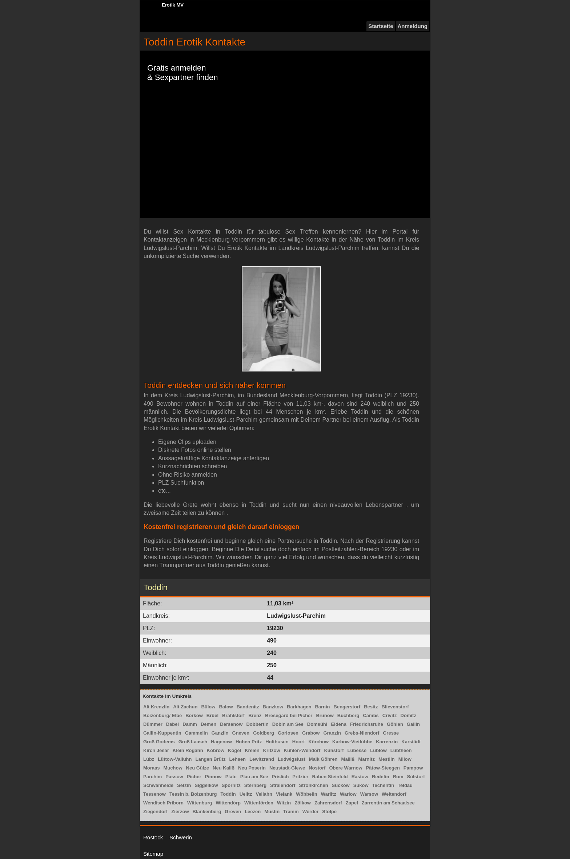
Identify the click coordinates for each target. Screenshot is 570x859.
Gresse (391, 733)
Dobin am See (288, 724)
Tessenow (154, 794)
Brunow (324, 715)
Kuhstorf (334, 750)
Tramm (291, 811)
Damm (189, 724)
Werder (310, 811)
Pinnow (213, 776)
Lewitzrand (261, 759)
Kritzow (271, 750)
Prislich (280, 776)
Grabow (311, 733)
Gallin (413, 724)
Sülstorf (416, 776)
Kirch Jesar (156, 750)
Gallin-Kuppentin (162, 733)
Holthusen (277, 741)
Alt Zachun (185, 706)
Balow (226, 706)
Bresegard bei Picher (288, 715)
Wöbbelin (306, 794)
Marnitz (366, 759)
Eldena (338, 724)
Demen (208, 724)
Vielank (284, 794)
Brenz (254, 715)
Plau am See (254, 776)
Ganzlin (220, 733)
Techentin (383, 785)
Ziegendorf (155, 811)
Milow (405, 759)
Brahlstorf (233, 715)
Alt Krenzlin (156, 706)
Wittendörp (228, 803)
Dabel (172, 724)
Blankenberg (207, 811)
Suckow (341, 785)
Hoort (298, 741)
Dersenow (231, 724)
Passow (174, 776)
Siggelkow (206, 785)
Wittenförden (258, 803)
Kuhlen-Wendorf (302, 750)
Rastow (360, 776)
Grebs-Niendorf (362, 733)
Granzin (332, 733)
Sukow (361, 785)
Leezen (253, 811)
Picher (194, 776)
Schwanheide (158, 785)
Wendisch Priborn (163, 803)
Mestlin (386, 759)
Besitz (371, 706)
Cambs (370, 715)
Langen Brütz (210, 759)
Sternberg (255, 785)
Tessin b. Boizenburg (193, 794)
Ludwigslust (291, 759)
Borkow (194, 715)
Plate (231, 776)
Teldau (405, 785)
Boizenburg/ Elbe (162, 715)
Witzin (284, 803)
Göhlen (395, 724)
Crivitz (389, 715)
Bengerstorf (347, 706)
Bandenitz (248, 706)
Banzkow (273, 706)
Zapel (352, 803)
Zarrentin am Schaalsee (388, 803)
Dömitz (408, 715)
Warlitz (328, 794)
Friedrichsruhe (366, 724)
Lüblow (378, 750)
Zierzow (180, 811)
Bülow (208, 706)
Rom (398, 776)
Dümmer (152, 724)
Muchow (173, 768)
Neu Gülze (197, 768)
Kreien (252, 750)
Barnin (322, 706)
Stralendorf (282, 785)
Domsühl (317, 724)
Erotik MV (173, 5)
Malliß (348, 759)
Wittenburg (199, 803)
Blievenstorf (395, 706)
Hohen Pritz (249, 741)
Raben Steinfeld (330, 776)
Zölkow (302, 803)
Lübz (148, 759)
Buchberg (348, 715)
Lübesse (357, 750)
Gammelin (196, 733)
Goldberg (263, 733)
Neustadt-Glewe (287, 768)
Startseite (380, 26)
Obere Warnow (345, 768)
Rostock (153, 837)
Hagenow (221, 741)
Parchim (152, 776)
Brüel (212, 715)
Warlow (348, 794)
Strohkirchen (313, 785)
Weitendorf (394, 794)
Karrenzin (387, 741)
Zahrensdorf (328, 803)
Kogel (234, 750)
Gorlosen (288, 733)
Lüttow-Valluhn (175, 759)
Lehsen (237, 759)
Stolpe (329, 811)
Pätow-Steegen (383, 768)
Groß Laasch (192, 741)
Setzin (184, 785)
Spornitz (231, 785)
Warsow (369, 794)
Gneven (241, 733)
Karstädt (411, 741)
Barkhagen (299, 706)
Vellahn (264, 794)
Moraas (151, 768)
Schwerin (180, 837)
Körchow (318, 741)
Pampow (413, 768)
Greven (233, 811)
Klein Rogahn (188, 750)
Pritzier (300, 776)
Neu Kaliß (223, 768)
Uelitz (246, 794)
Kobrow (215, 750)
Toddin (228, 794)
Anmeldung (413, 26)
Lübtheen (401, 750)
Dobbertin (257, 724)
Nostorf (317, 768)
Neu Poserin (252, 768)
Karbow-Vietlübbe (352, 741)
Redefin (380, 776)
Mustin (272, 811)
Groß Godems (159, 741)
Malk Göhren (323, 759)
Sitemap (153, 854)
